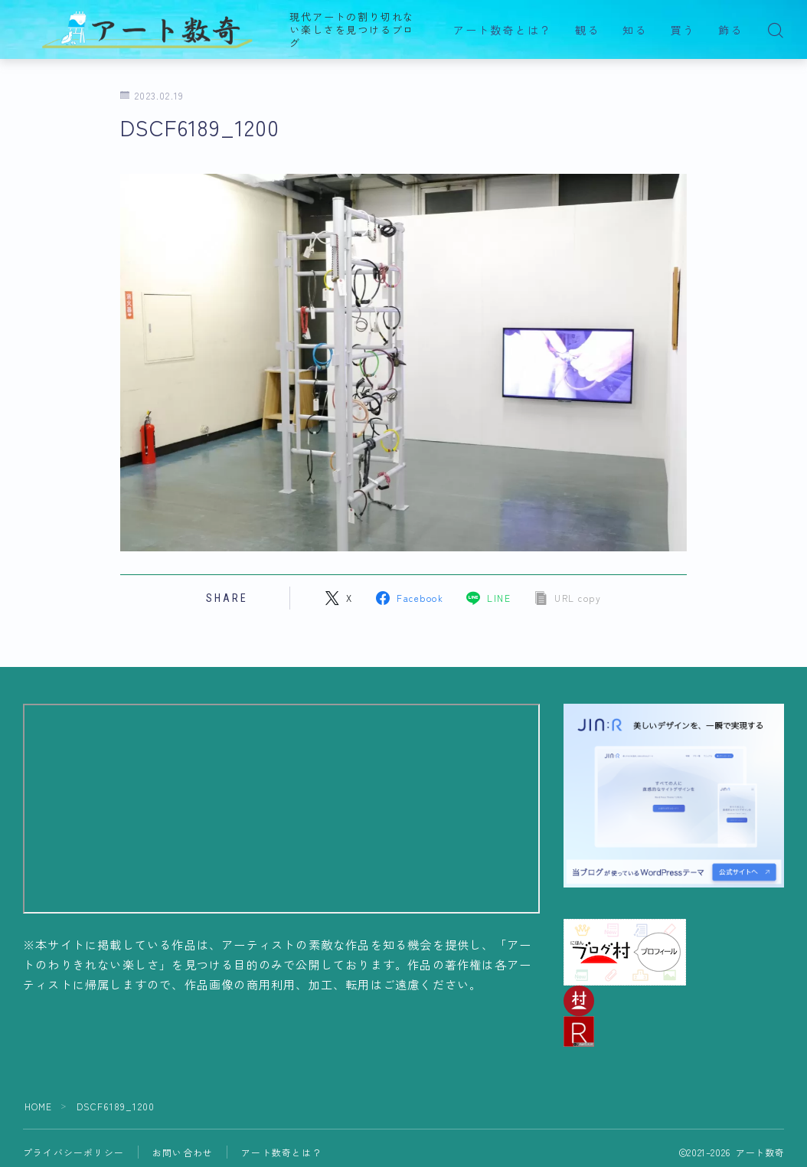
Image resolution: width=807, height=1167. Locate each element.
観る (587, 31)
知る (634, 31)
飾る (730, 31)
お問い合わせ (182, 1152)
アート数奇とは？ (502, 31)
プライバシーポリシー (73, 1152)
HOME (39, 1106)
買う (683, 31)
